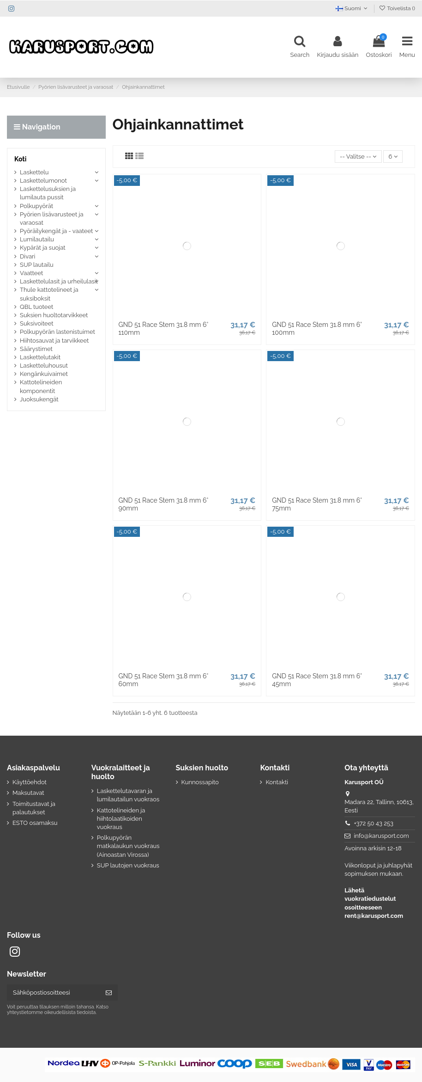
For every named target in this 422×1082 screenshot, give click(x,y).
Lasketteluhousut (44, 365)
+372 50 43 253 (373, 823)
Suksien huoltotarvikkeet (54, 315)
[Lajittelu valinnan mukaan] (358, 156)
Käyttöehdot (29, 782)
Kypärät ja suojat (43, 247)
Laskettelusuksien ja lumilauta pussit (48, 193)
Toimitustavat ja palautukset (33, 808)
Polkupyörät (36, 206)
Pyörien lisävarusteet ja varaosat (52, 218)
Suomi (352, 8)
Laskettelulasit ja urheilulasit (59, 281)
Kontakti (276, 782)
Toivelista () (397, 8)
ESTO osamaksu (34, 822)
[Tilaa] (109, 992)
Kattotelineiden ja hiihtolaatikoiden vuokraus (121, 818)
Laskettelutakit (40, 357)
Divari (27, 256)
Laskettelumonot (43, 180)
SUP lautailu (37, 264)
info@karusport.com (381, 835)
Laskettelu (34, 172)
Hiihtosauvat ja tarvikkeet (54, 340)
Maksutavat (28, 792)
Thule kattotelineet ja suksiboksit (49, 293)
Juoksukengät (39, 399)
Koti (20, 159)
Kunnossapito (200, 782)
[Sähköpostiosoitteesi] (53, 992)
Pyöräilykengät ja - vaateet (56, 230)
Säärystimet (36, 348)
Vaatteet (31, 273)
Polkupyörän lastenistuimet (57, 331)
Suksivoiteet (37, 323)
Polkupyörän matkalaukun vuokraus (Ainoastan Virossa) (128, 846)
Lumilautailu (37, 239)
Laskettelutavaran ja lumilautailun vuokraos (128, 795)
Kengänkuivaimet (44, 373)
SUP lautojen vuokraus (128, 865)
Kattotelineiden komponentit (41, 386)
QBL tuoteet (36, 306)
